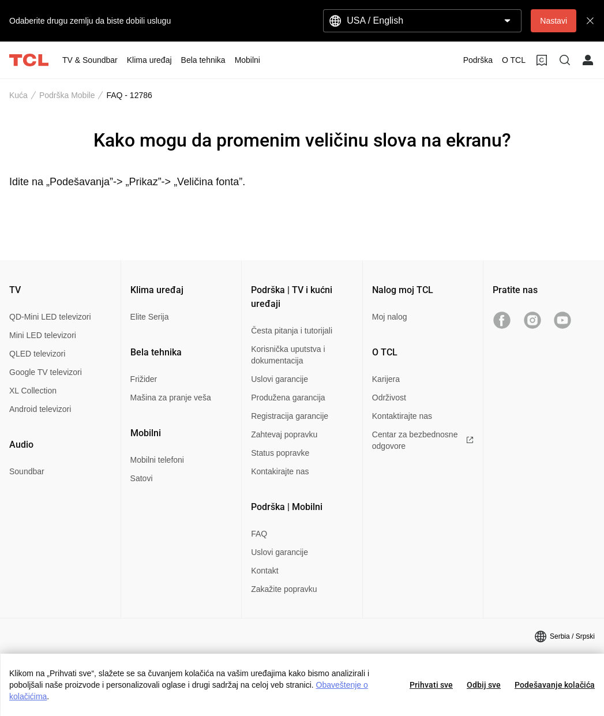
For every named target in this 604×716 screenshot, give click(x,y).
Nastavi (553, 20)
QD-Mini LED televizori (50, 316)
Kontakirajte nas (280, 471)
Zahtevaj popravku (284, 434)
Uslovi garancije (279, 379)
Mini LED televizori (42, 335)
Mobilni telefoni (157, 459)
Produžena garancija (288, 397)
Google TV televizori (45, 372)
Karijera (386, 379)
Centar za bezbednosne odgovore (423, 440)
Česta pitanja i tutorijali (291, 330)
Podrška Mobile (67, 95)
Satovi (141, 478)
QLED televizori (37, 353)
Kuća (18, 95)
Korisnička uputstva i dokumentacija (288, 354)
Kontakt (264, 570)
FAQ (259, 533)
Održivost (389, 397)
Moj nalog (389, 316)
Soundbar (26, 471)
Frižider (143, 379)
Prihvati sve (431, 684)
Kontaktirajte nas (402, 416)
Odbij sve (484, 684)
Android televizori (40, 409)
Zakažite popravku (284, 589)
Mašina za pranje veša (170, 397)
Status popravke (280, 453)
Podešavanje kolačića (555, 684)
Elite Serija (149, 316)
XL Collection (33, 390)
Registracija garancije (289, 416)
